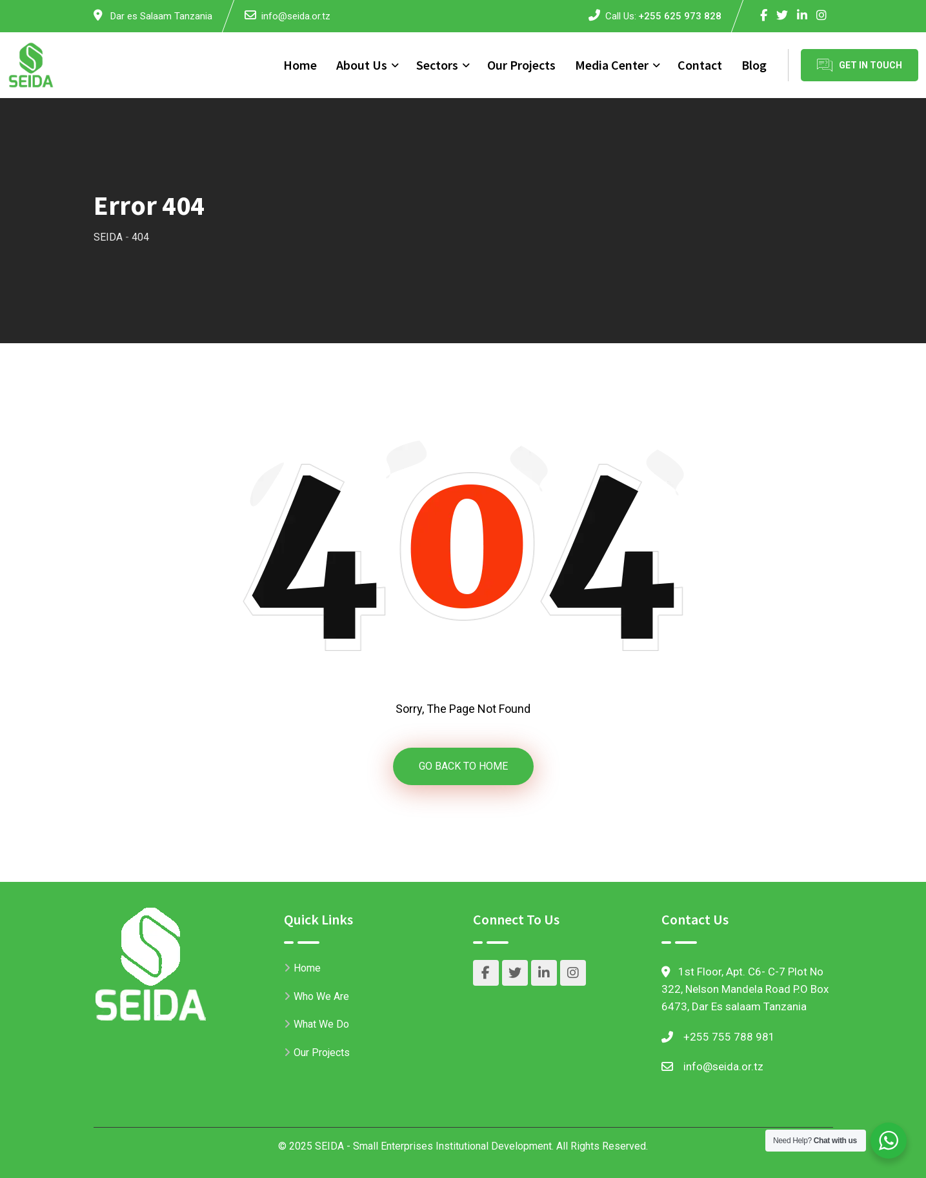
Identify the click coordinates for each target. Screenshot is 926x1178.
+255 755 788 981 (729, 1036)
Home (300, 65)
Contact (700, 65)
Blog (754, 65)
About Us (361, 65)
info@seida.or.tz (295, 16)
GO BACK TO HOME (463, 766)
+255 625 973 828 (679, 16)
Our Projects (521, 65)
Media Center (612, 65)
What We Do (321, 1024)
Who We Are (321, 996)
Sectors (437, 65)
